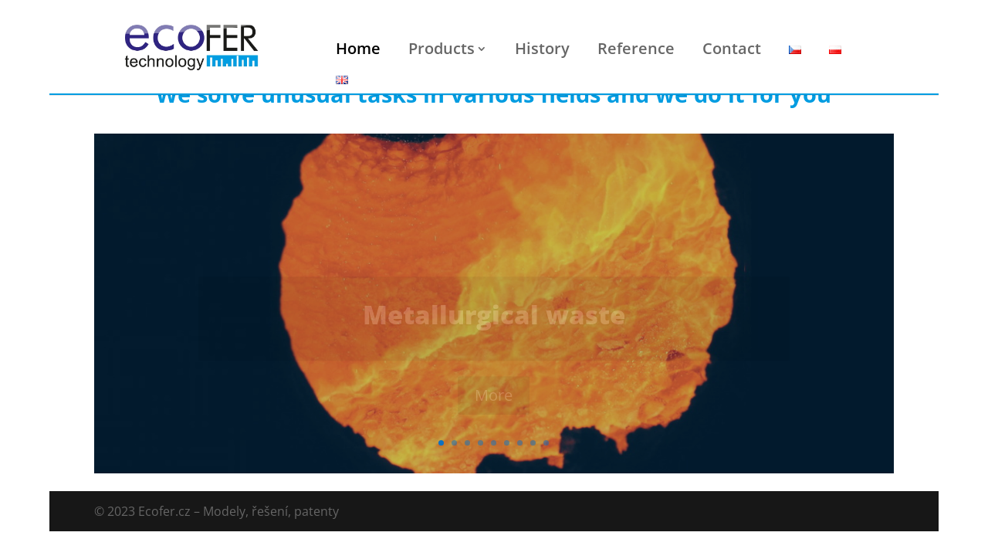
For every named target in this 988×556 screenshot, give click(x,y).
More (494, 400)
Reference (636, 48)
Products (441, 48)
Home (358, 48)
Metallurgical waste (494, 319)
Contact (731, 48)
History (542, 48)
